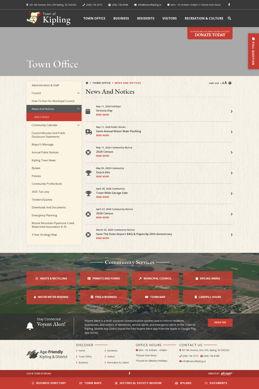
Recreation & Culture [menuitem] (204, 18)
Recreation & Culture (118, 362)
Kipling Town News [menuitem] (44, 160)
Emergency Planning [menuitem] (44, 215)
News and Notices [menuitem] (43, 109)
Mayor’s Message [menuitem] (43, 144)
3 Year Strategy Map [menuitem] (44, 234)
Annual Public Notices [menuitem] (45, 152)
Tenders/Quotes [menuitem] (42, 199)
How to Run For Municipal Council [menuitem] (53, 101)
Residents (112, 350)
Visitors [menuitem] (169, 18)
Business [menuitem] (121, 18)
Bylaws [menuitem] (36, 168)
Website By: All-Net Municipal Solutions (227, 374)
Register (220, 322)
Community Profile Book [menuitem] (47, 184)
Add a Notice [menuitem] (41, 116)
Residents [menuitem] (145, 18)
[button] (78, 93)
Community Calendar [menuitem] (45, 125)
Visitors (111, 356)
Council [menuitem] (36, 93)
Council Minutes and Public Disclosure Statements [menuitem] (48, 134)
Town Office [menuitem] (94, 18)
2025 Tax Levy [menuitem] (40, 192)
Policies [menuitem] (36, 176)
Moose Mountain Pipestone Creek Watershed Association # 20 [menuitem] (53, 225)
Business (83, 362)
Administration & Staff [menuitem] (45, 85)
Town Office (101, 82)
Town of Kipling (48, 18)
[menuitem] (230, 18)
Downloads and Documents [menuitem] (49, 207)
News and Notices (128, 82)
